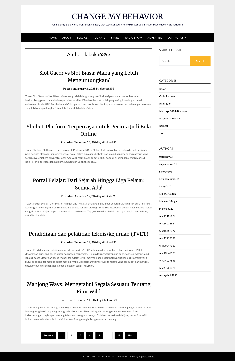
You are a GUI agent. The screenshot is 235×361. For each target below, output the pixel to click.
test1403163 (166, 223)
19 (119, 335)
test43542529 (167, 252)
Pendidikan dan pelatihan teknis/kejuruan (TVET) (88, 234)
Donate (100, 37)
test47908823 (167, 267)
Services (83, 37)
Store (115, 37)
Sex (161, 133)
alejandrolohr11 (168, 164)
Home (53, 37)
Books (162, 88)
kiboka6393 (107, 88)
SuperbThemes (147, 356)
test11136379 (167, 215)
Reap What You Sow (170, 118)
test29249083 (167, 245)
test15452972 (167, 230)
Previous (48, 335)
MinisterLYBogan (168, 201)
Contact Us (176, 37)
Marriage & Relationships (173, 110)
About (66, 37)
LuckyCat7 (165, 186)
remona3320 (166, 208)
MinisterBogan (167, 193)
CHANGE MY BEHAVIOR (117, 16)
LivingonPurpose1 (169, 178)
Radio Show (133, 37)
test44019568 (167, 260)
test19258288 (167, 238)
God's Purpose (167, 96)
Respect (163, 125)
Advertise (155, 37)
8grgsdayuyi (166, 156)
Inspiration (165, 103)
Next (131, 335)
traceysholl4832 (168, 275)
